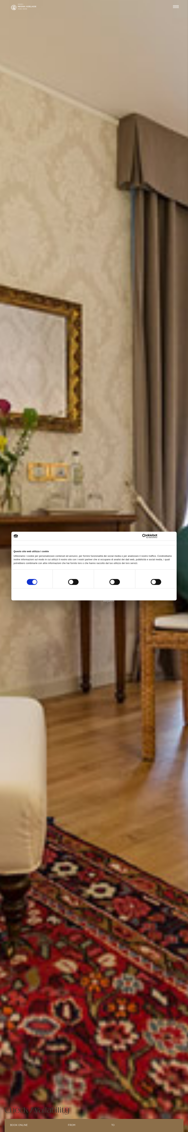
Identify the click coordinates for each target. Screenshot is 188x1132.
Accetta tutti (148, 594)
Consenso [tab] (19, 543)
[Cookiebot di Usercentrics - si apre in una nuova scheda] (158, 536)
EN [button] (163, 7)
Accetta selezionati (94, 594)
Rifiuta (40, 594)
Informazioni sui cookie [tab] (136, 543)
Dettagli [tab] (73, 543)
